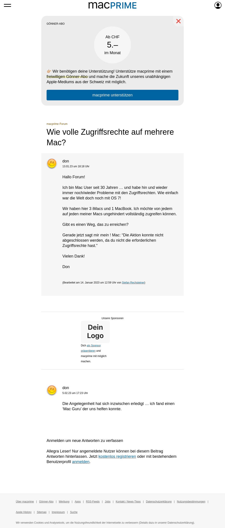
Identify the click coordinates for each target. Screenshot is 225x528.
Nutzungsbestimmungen (191, 501)
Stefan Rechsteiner (133, 282)
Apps (78, 501)
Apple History (23, 512)
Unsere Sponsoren (112, 318)
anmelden (80, 462)
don (65, 161)
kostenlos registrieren (117, 456)
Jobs (107, 501)
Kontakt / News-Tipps (128, 501)
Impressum (58, 512)
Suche (74, 512)
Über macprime (25, 501)
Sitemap (41, 512)
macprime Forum (57, 123)
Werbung (64, 501)
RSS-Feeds (93, 501)
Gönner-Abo (46, 501)
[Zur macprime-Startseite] (112, 5)
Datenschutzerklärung (159, 501)
